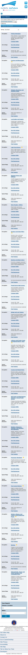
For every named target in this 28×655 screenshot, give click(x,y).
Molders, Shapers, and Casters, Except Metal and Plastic (17, 515)
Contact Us (3, 637)
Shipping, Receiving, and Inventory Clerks (17, 90)
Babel (2, 14)
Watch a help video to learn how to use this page (26, 7)
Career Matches (5, 16)
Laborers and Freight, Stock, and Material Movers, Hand (18, 341)
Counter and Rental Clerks (17, 369)
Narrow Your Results (7, 26)
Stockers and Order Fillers (17, 231)
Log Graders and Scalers (17, 119)
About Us (3, 635)
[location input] (14, 608)
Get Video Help (4, 632)
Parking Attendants (16, 33)
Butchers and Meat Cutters (17, 260)
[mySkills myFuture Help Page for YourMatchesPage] (26, 3)
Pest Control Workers (16, 486)
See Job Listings (15, 44)
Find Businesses (15, 47)
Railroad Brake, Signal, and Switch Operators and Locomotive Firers (18, 573)
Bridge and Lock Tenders (17, 312)
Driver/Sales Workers (6, 21)
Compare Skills (15, 41)
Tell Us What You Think (7, 649)
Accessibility (4, 644)
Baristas (13, 545)
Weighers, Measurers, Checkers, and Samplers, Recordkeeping (17, 428)
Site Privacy (3, 642)
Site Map (3, 647)
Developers (3, 651)
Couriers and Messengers (17, 60)
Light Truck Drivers (16, 147)
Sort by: (3, 29)
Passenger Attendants (16, 457)
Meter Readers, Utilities (17, 204)
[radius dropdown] (14, 613)
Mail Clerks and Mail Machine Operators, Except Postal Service (18, 398)
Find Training (14, 57)
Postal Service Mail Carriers (18, 285)
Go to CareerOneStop (6, 639)
